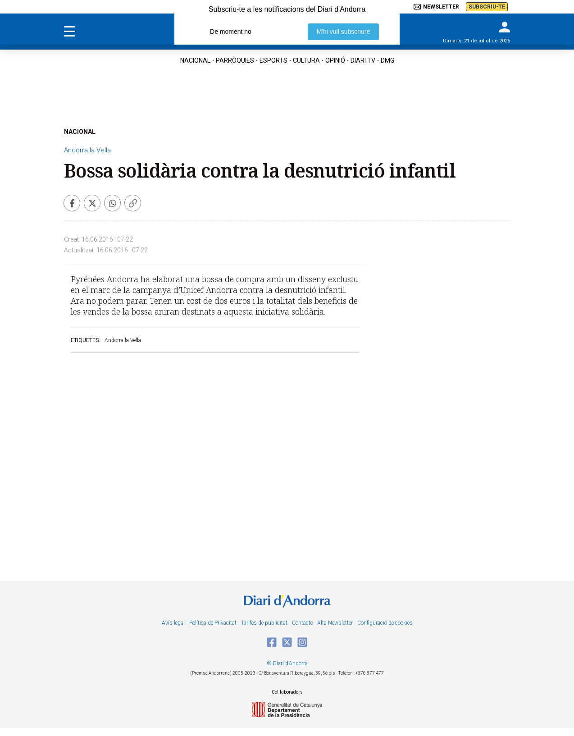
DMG (387, 60)
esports (273, 60)
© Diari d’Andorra (287, 663)
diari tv (363, 60)
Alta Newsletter (335, 623)
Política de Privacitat (213, 623)
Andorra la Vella (87, 150)
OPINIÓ (335, 60)
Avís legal (173, 623)
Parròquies (235, 60)
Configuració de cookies (385, 623)
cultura (306, 60)
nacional (195, 60)
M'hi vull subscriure (343, 31)
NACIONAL (80, 131)
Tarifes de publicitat (264, 623)
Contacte (302, 623)
